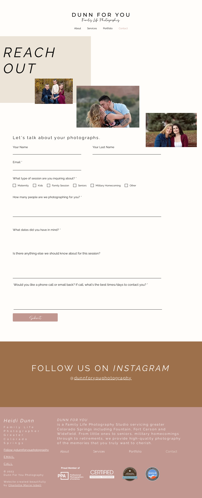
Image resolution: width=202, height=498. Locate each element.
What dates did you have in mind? (36, 229)
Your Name (20, 147)
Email (16, 162)
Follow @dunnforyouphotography (26, 450)
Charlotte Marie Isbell (24, 485)
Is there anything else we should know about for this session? (56, 253)
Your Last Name (103, 147)
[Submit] (35, 317)
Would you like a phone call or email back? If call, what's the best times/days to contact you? (80, 284)
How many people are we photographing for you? (46, 197)
